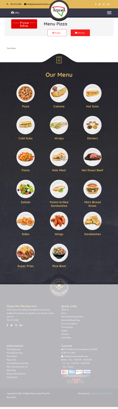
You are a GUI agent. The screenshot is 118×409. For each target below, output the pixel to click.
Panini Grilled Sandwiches (59, 203)
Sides (25, 233)
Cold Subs (26, 137)
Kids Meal (59, 169)
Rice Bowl (59, 265)
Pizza (25, 106)
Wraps (59, 137)
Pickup (56, 32)
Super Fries (25, 265)
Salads (25, 201)
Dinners (92, 137)
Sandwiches (92, 233)
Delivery (80, 32)
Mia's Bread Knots (92, 203)
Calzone (59, 106)
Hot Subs (92, 106)
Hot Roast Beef (92, 169)
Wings (59, 233)
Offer (15, 12)
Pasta (26, 169)
